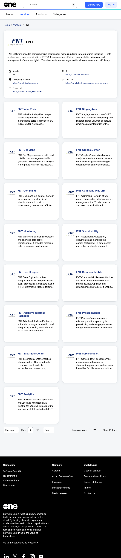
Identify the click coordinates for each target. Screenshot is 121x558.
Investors (56, 482)
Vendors (25, 14)
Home (9, 14)
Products (41, 14)
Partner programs (61, 488)
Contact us (89, 493)
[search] (50, 5)
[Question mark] (80, 5)
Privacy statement (93, 482)
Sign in (111, 5)
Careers (56, 471)
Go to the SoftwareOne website (20, 543)
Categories (59, 14)
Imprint (87, 488)
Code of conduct (92, 471)
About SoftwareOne (62, 476)
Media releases (59, 493)
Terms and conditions (95, 476)
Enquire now (93, 5)
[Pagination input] (30, 430)
